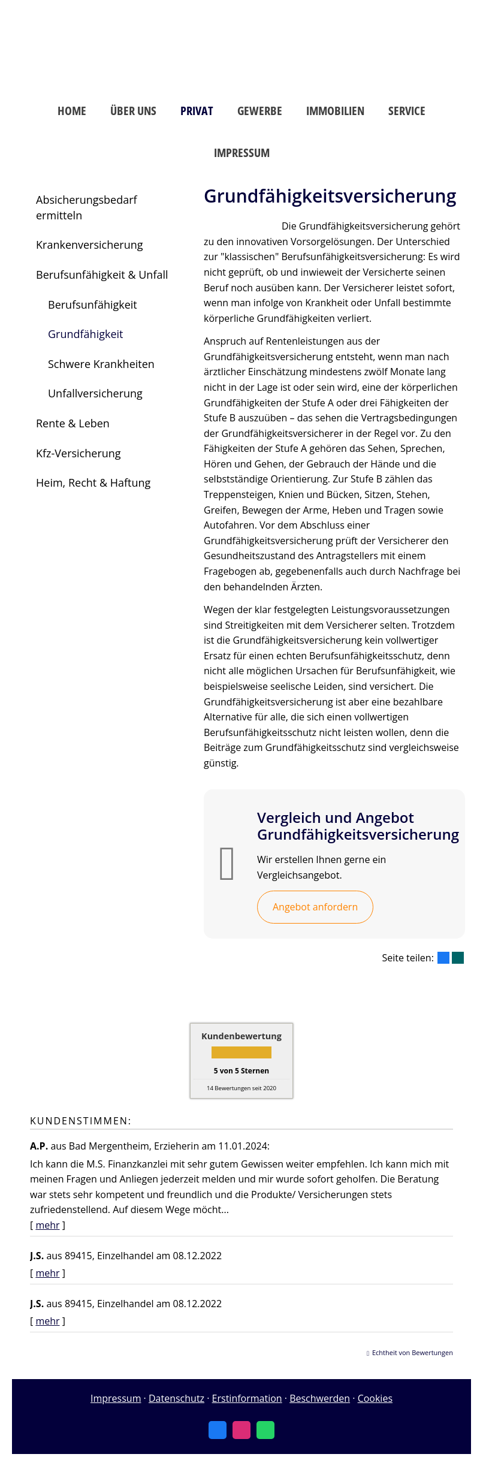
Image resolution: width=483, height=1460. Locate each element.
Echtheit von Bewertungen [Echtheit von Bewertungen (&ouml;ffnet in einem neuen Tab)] (412, 1352)
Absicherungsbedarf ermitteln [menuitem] (86, 207)
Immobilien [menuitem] (335, 110)
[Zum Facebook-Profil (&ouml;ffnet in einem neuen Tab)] (218, 1430)
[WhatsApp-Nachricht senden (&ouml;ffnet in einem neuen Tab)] (265, 1430)
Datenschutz (176, 1398)
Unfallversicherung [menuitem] (95, 393)
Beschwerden (319, 1398)
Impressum (115, 1398)
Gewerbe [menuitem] (259, 110)
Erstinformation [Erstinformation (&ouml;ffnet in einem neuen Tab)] (247, 1398)
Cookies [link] (375, 1398)
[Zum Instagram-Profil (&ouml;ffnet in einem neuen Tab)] (241, 1430)
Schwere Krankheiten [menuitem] (101, 364)
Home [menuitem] (72, 110)
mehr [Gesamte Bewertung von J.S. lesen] (47, 1273)
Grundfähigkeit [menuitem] (85, 334)
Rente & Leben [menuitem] (73, 423)
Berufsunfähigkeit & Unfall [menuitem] (102, 274)
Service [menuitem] (406, 110)
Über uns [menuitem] (133, 110)
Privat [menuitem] (196, 110)
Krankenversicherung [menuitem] (89, 244)
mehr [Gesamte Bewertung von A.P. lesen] (47, 1225)
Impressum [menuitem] (242, 152)
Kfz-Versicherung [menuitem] (78, 453)
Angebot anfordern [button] (315, 906)
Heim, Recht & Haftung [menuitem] (93, 482)
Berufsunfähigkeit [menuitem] (92, 304)
